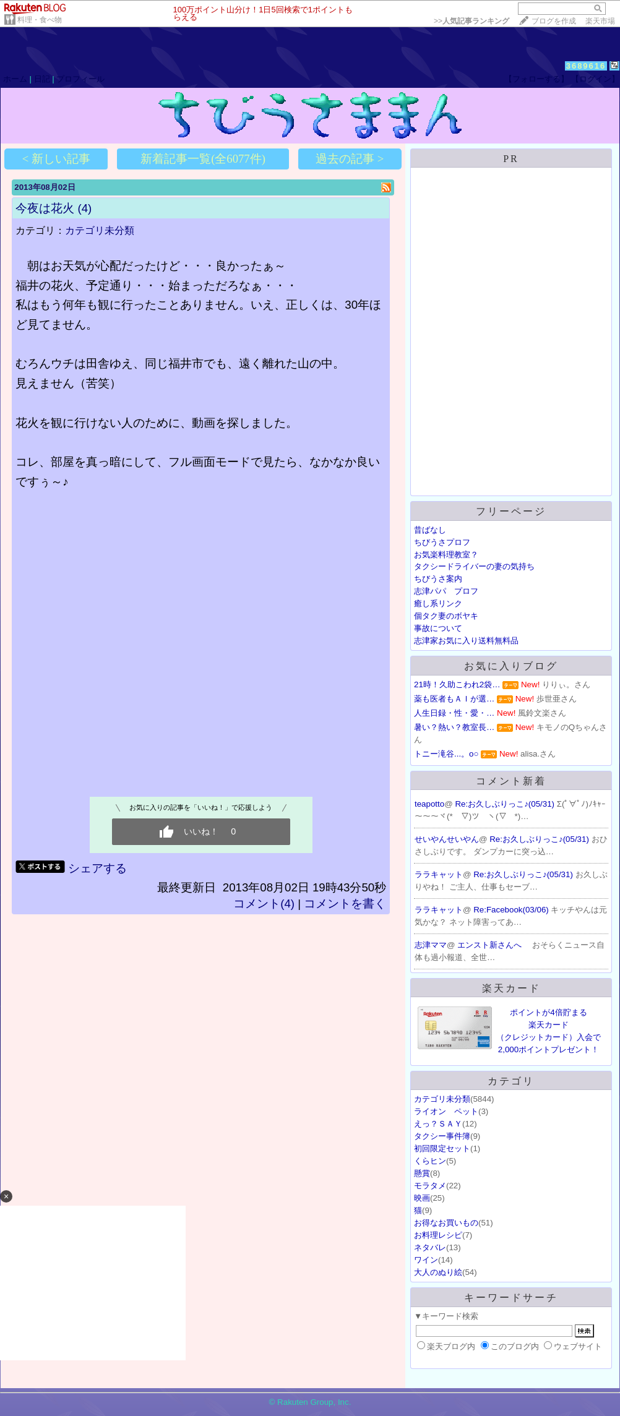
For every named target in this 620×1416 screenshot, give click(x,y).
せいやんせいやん (447, 839)
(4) (84, 208)
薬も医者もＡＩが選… (454, 698)
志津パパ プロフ (446, 591)
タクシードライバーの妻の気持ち (474, 566)
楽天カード (511, 988)
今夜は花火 (44, 208)
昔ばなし (430, 529)
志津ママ (431, 945)
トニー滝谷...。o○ (446, 753)
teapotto (429, 804)
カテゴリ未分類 (99, 230)
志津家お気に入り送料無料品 (466, 640)
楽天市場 (600, 21)
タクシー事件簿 (442, 1136)
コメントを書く (345, 903)
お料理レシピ (438, 1235)
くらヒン (430, 1160)
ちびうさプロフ (442, 542)
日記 (42, 79)
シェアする (97, 868)
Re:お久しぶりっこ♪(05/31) (505, 804)
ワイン (426, 1259)
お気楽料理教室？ (446, 554)
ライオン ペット (446, 1111)
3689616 (586, 66)
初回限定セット (442, 1148)
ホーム (15, 79)
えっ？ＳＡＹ (438, 1123)
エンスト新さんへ (490, 945)
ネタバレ (430, 1247)
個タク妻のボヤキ (446, 615)
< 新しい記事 (56, 158)
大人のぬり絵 (438, 1272)
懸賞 (422, 1173)
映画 (422, 1198)
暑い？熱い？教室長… (454, 727)
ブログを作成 (554, 21)
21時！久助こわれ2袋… (457, 684)
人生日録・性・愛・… (454, 713)
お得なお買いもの (446, 1222)
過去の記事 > (350, 158)
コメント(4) (264, 903)
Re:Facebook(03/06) (512, 909)
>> (471, 21)
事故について (438, 628)
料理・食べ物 (39, 19)
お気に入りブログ (511, 666)
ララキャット (439, 874)
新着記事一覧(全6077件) (202, 158)
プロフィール (80, 79)
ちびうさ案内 (438, 578)
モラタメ (430, 1185)
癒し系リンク (438, 603)
